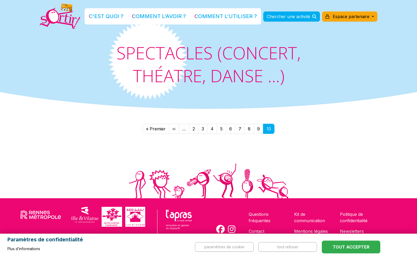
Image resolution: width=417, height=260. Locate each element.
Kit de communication (309, 217)
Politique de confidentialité (354, 217)
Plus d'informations (23, 249)
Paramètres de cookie (224, 247)
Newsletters (352, 231)
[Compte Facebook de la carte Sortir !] (220, 229)
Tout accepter (351, 247)
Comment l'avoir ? (164, 17)
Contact (256, 231)
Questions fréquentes (259, 217)
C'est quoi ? (123, 17)
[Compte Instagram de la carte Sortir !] (231, 229)
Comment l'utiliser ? (214, 17)
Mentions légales (311, 231)
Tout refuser (287, 247)
